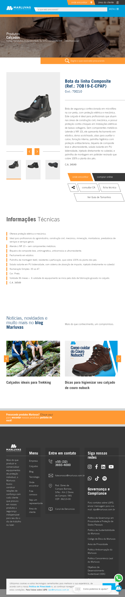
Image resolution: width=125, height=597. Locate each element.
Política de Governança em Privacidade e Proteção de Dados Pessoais (101, 521)
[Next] (37, 151)
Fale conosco (33, 493)
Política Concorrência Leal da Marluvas (100, 560)
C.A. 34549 (70, 164)
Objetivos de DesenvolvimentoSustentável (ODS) (96, 570)
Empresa (33, 461)
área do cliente (106, 2)
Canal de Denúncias (65, 509)
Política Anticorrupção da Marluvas (100, 551)
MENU (114, 9)
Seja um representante (33, 502)
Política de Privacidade (40, 586)
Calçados (33, 466)
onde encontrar (79, 2)
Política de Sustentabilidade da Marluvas (101, 532)
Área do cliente (33, 510)
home (9, 40)
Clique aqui (46, 414)
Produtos (18, 40)
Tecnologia (33, 477)
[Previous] (29, 151)
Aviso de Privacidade (98, 544)
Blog (31, 471)
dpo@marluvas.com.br (58, 590)
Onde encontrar (33, 484)
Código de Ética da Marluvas (101, 539)
